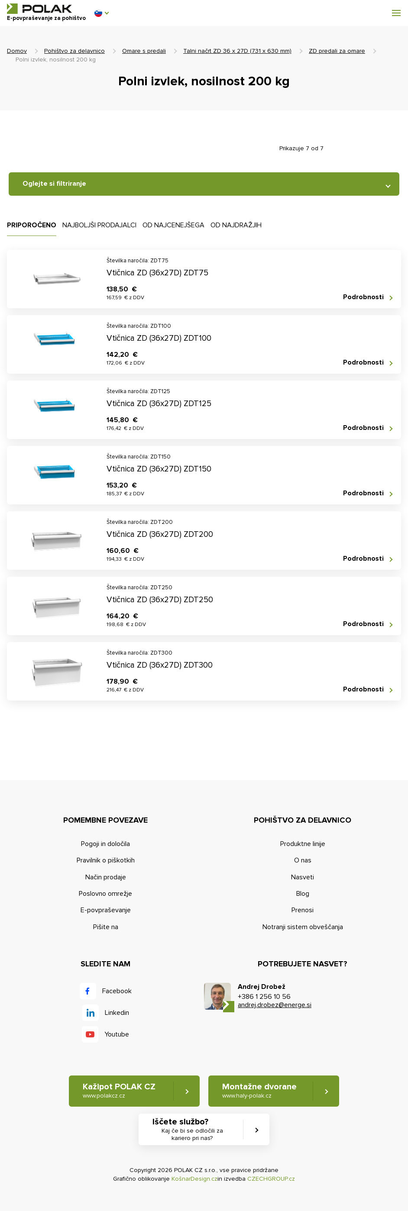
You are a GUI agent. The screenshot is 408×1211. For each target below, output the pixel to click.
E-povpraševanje (106, 910)
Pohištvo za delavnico (74, 51)
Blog (302, 893)
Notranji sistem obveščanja (302, 927)
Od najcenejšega (173, 225)
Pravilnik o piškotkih (106, 860)
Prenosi (302, 910)
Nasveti (302, 877)
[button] (101, 13)
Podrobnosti (363, 297)
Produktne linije (302, 844)
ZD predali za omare (337, 51)
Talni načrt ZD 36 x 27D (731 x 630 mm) (237, 51)
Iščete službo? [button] (192, 1129)
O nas (302, 860)
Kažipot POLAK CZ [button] (119, 1091)
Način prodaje (105, 877)
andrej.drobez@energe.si (274, 1005)
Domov (17, 51)
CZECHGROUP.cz (271, 1178)
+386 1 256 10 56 (264, 996)
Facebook (117, 991)
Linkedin (117, 1012)
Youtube (116, 1034)
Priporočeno (31, 225)
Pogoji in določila (105, 844)
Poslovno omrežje (105, 893)
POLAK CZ (39, 8)
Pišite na (105, 927)
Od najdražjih (236, 225)
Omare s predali (144, 51)
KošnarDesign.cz (194, 1178)
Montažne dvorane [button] (259, 1091)
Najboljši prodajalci (99, 225)
